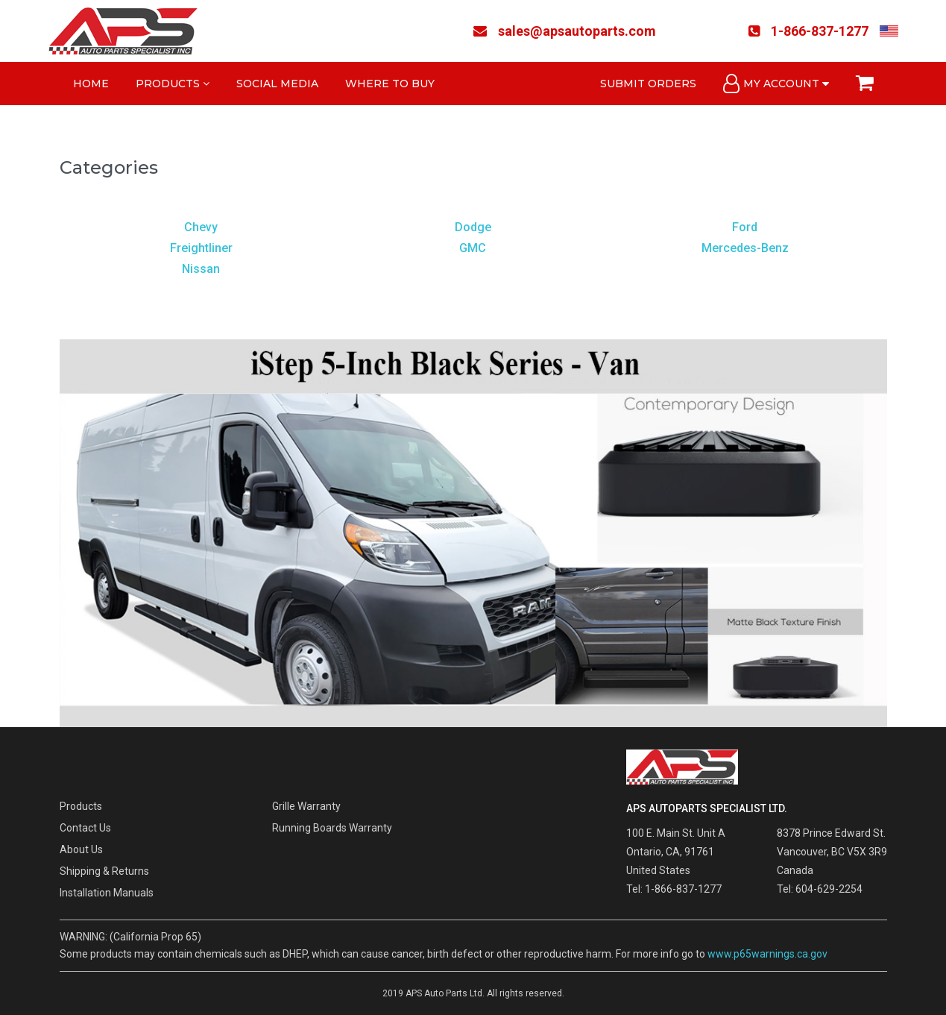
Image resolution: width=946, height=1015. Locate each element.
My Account (776, 83)
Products (172, 83)
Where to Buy (390, 83)
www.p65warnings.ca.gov (767, 954)
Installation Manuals (107, 893)
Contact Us (85, 828)
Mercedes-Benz (745, 248)
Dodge (473, 227)
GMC (472, 248)
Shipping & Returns (104, 871)
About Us (81, 849)
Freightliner (201, 248)
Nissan (201, 269)
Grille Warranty (306, 806)
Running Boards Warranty (332, 828)
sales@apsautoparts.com (564, 31)
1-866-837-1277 (808, 31)
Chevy (201, 227)
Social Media (277, 83)
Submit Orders (648, 83)
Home (91, 83)
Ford (744, 227)
